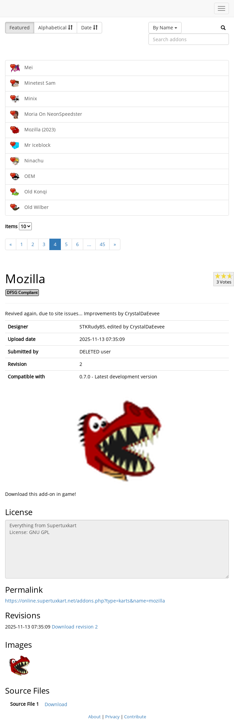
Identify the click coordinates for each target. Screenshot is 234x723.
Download (56, 704)
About (94, 717)
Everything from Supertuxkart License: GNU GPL (117, 549)
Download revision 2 (75, 626)
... (89, 244)
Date (89, 27)
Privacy (112, 717)
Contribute (135, 717)
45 (102, 244)
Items (18, 226)
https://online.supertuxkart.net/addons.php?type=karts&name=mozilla (85, 600)
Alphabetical (55, 27)
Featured (19, 27)
